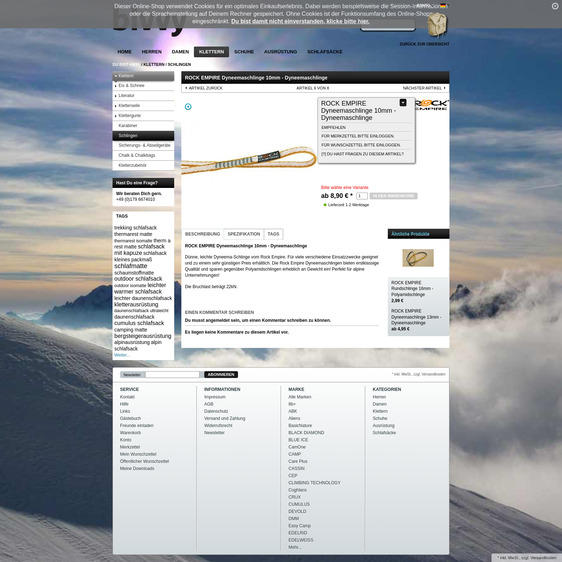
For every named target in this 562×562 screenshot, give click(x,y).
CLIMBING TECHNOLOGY (314, 482)
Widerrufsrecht (218, 425)
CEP (293, 475)
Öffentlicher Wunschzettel (144, 461)
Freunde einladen (136, 425)
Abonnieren (221, 374)
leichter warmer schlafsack (140, 288)
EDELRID (298, 533)
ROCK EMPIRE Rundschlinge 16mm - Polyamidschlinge (412, 291)
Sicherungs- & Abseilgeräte (142, 145)
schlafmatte (130, 266)
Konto (125, 439)
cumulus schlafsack (139, 323)
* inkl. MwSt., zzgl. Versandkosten (419, 374)
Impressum (214, 396)
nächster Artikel (422, 88)
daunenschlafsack (134, 317)
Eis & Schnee (129, 85)
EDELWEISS (301, 540)
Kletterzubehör (130, 165)
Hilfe (124, 404)
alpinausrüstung (132, 342)
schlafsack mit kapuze (139, 249)
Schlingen (179, 64)
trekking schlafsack (135, 228)
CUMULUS (299, 504)
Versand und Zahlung (224, 418)
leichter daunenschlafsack (143, 298)
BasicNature (300, 425)
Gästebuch (130, 418)
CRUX (295, 497)
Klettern (211, 51)
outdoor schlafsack (138, 279)
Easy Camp (300, 525)
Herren (152, 51)
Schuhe (244, 51)
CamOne (297, 447)
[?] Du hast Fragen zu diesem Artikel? (363, 154)
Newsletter (132, 375)
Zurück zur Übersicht (424, 44)
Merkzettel (130, 447)
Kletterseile (127, 105)
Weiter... (122, 355)
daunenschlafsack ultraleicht (141, 310)
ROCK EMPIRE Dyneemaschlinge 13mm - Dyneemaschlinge (416, 320)
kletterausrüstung (136, 304)
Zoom (188, 106)
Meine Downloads (137, 468)
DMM (294, 518)
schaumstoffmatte (134, 273)
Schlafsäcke (324, 51)
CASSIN (297, 468)
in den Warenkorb (393, 196)
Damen (180, 51)
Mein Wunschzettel (138, 454)
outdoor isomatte (130, 285)
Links (125, 411)
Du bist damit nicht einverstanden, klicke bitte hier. (300, 21)
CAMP (295, 454)
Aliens (294, 418)
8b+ (292, 404)
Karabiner (125, 126)
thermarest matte (133, 234)
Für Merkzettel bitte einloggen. (358, 136)
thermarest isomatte (133, 240)
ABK (293, 411)
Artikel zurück (206, 88)
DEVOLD (297, 511)
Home (125, 51)
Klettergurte (127, 115)
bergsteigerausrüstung (142, 336)
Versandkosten (543, 558)
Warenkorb (130, 432)
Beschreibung (202, 234)
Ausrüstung (280, 51)
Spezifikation (244, 234)
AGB (208, 404)
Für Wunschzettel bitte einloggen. (361, 145)
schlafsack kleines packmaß (140, 256)
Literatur (124, 95)
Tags (273, 234)
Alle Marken (300, 396)
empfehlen (334, 127)
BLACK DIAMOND (306, 432)
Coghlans (298, 490)
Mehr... (295, 547)
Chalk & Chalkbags (134, 155)
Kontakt (127, 396)
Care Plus (298, 461)
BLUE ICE (298, 439)
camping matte (130, 330)
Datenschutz (216, 411)
